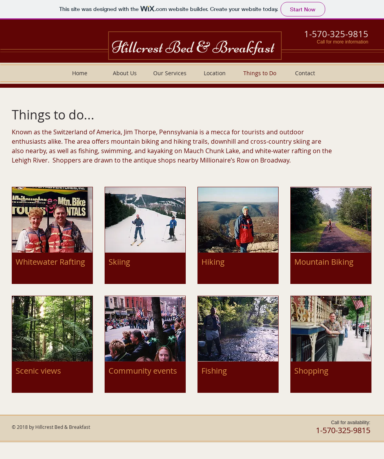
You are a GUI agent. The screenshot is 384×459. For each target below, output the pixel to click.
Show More (192, 398)
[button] (52, 235)
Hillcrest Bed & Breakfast (193, 47)
